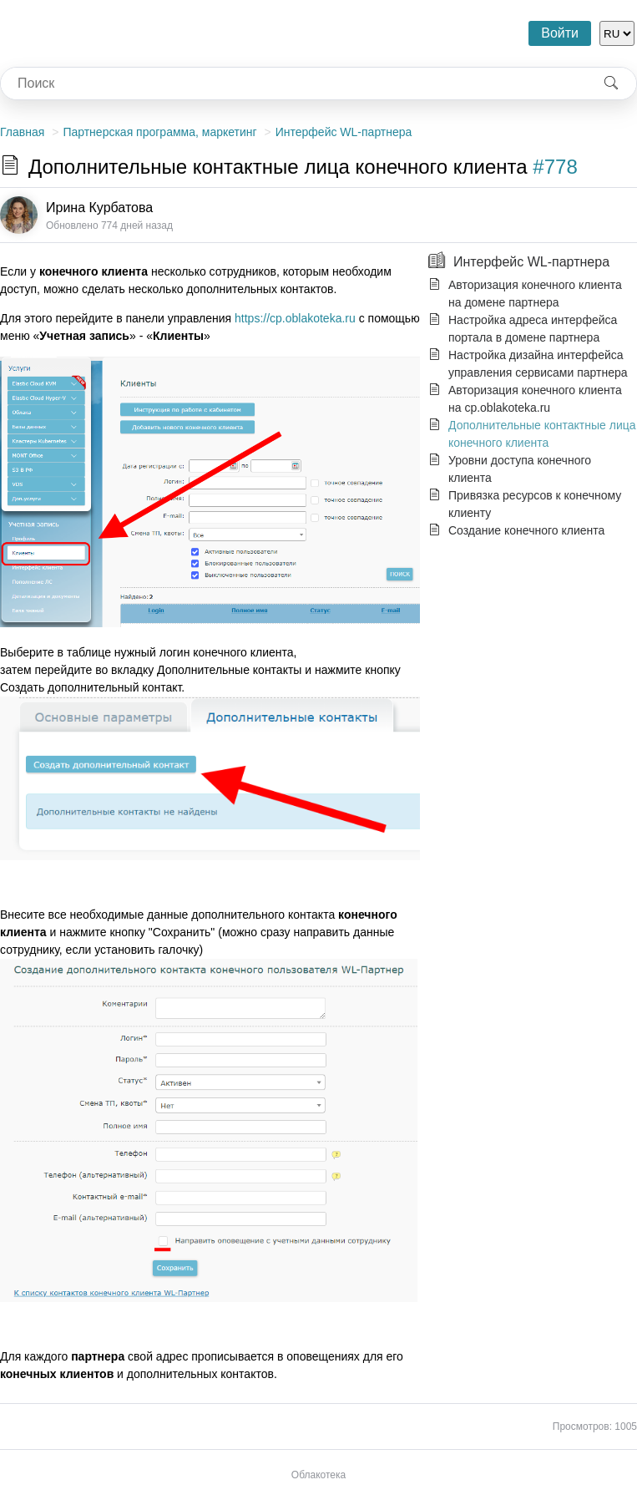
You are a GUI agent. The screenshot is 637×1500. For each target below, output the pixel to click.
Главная (22, 132)
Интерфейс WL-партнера (344, 132)
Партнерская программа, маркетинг (159, 132)
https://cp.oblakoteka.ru (295, 318)
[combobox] (293, 83)
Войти (560, 33)
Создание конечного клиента (526, 530)
